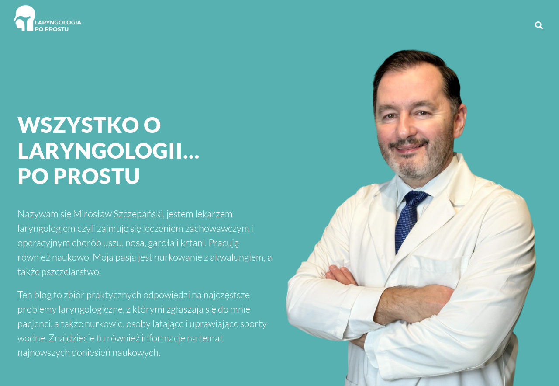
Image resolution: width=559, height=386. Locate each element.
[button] (538, 25)
